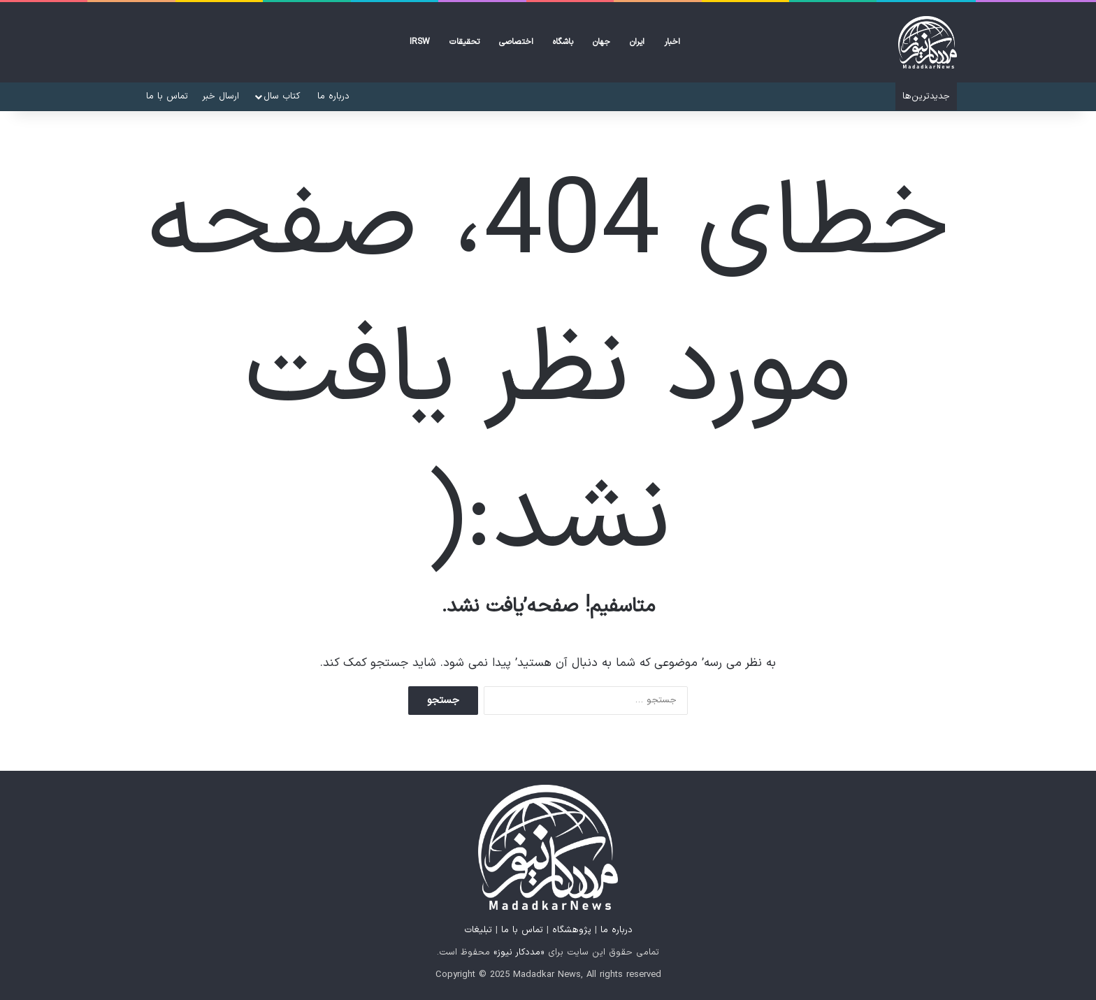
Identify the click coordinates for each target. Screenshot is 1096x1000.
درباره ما (333, 96)
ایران (637, 42)
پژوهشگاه (571, 930)
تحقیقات (464, 42)
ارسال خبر (220, 96)
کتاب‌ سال (282, 96)
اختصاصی (516, 42)
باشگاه (563, 42)
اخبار (672, 42)
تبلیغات (478, 930)
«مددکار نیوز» (519, 952)
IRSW (420, 42)
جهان (601, 42)
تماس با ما (167, 96)
